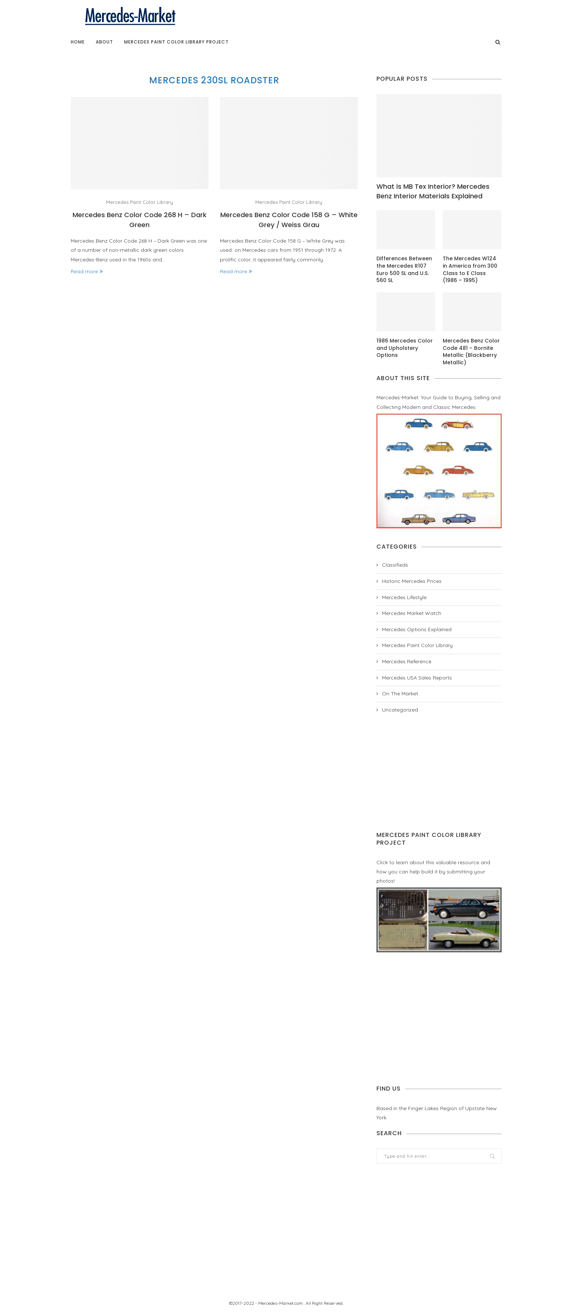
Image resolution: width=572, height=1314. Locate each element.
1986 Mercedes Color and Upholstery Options (404, 348)
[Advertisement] (439, 772)
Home (78, 42)
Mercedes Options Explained (417, 629)
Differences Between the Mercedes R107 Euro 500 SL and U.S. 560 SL (404, 269)
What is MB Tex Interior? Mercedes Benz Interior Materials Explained (432, 191)
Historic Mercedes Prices (412, 581)
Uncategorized (400, 709)
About (104, 42)
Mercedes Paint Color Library (139, 202)
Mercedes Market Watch (411, 613)
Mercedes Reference (406, 661)
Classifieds (395, 565)
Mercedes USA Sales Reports (417, 677)
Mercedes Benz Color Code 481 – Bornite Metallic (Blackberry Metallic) (471, 351)
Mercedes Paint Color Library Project (176, 42)
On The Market (400, 693)
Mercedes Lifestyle (404, 597)
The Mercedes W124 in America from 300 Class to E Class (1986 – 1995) (470, 269)
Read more (87, 271)
